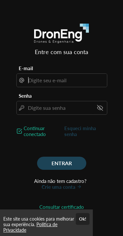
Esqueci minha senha (80, 131)
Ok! (82, 219)
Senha (25, 96)
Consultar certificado (61, 207)
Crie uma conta (62, 187)
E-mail (26, 68)
